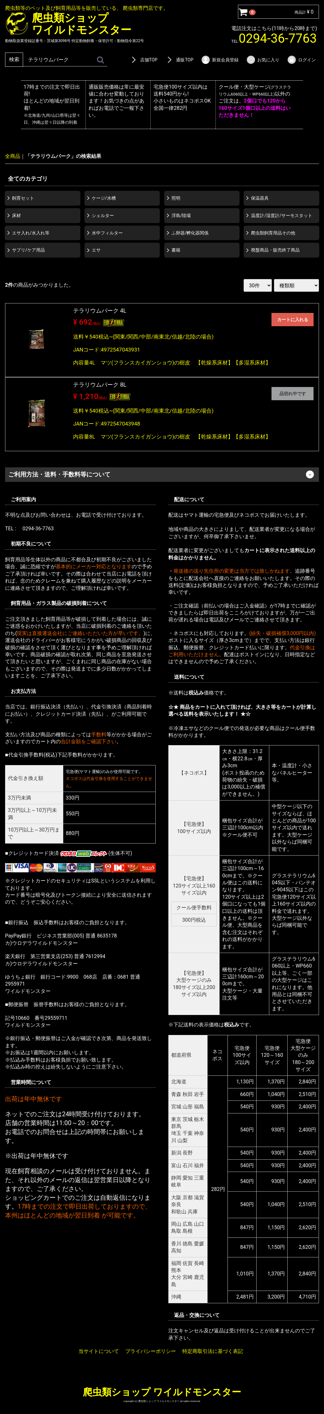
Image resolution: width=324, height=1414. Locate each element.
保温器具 (260, 198)
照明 (175, 198)
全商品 (12, 156)
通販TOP (179, 60)
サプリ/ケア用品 (28, 249)
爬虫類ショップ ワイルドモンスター (162, 1392)
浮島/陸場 (181, 215)
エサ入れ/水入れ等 (30, 232)
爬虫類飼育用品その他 (273, 232)
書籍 (175, 249)
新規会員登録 (220, 60)
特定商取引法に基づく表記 (212, 1351)
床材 (16, 215)
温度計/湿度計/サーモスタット (281, 215)
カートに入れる (292, 319)
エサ (96, 249)
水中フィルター (107, 232)
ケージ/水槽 (104, 198)
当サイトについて (98, 1351)
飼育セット (23, 198)
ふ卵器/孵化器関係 (190, 232)
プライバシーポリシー (150, 1351)
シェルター (103, 215)
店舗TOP (143, 60)
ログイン (301, 60)
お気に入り (262, 60)
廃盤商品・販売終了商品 (275, 249)
